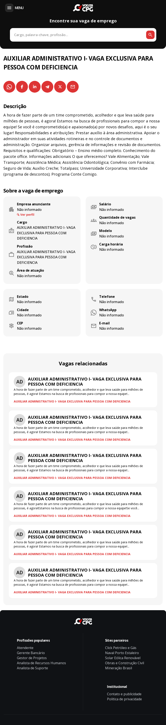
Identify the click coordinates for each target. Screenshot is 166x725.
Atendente (25, 647)
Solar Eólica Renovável (122, 658)
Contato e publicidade (124, 694)
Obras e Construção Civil (124, 663)
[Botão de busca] (150, 35)
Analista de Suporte (32, 668)
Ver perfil (27, 215)
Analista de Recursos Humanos (41, 663)
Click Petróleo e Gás (120, 647)
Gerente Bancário (31, 652)
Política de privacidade (124, 699)
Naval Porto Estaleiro (122, 652)
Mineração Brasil (118, 668)
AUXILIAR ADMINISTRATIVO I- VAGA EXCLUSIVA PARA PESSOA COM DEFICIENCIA (72, 401)
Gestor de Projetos (32, 658)
